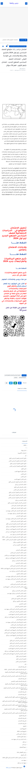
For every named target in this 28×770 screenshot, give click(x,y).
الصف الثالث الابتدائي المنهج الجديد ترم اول (16, 558)
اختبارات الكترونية (22, 453)
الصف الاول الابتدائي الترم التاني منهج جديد (16, 510)
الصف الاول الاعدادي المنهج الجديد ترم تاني (16, 531)
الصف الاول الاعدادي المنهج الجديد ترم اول (16, 529)
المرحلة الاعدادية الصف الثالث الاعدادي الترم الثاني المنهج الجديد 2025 (14, 705)
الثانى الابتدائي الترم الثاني (20, 489)
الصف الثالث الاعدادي (21, 563)
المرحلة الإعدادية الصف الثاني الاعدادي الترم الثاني (14, 713)
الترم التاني (23, 474)
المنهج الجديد (23, 728)
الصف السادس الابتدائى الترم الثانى (17, 645)
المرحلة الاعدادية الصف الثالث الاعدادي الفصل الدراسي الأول (15, 709)
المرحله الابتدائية (22, 718)
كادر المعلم (23, 755)
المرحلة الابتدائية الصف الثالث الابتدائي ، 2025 (15, 669)
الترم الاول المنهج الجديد (20, 471)
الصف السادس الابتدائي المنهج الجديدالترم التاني (14, 653)
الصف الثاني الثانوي (21, 596)
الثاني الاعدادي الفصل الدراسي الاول (17, 495)
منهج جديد (23, 760)
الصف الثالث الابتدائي (21, 550)
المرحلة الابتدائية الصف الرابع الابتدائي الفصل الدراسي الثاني (16, 672)
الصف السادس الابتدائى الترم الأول (18, 640)
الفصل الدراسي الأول (21, 656)
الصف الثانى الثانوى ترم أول (19, 601)
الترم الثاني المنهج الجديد (20, 479)
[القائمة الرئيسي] (26, 3)
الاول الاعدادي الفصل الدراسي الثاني (17, 461)
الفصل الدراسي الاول (21, 659)
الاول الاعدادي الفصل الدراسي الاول (17, 458)
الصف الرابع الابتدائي (21, 619)
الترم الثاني (23, 476)
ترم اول (15, 377)
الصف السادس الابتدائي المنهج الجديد (18, 46)
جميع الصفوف (22, 747)
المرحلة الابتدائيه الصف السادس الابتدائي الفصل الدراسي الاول (15, 688)
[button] (20, 383)
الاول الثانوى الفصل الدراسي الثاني (17, 466)
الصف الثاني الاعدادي (21, 581)
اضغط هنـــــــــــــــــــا (18, 254)
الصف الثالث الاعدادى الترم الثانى (18, 565)
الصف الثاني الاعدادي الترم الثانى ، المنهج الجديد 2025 (15, 587)
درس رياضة (14, 3)
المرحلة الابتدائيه (22, 678)
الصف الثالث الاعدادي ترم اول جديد (17, 571)
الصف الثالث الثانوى (21, 573)
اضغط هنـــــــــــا (21, 268)
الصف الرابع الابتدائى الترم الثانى (18, 624)
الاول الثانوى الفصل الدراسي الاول (18, 463)
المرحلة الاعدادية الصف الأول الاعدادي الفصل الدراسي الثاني (16, 697)
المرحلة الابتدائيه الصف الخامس (18, 681)
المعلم (24, 726)
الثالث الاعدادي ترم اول (20, 484)
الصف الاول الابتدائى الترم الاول (18, 508)
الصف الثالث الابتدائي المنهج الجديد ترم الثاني (15, 555)
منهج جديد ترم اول (21, 762)
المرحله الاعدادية (22, 721)
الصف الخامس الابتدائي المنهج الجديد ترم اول (15, 617)
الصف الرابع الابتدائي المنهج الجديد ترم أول (16, 635)
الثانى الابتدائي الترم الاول (20, 487)
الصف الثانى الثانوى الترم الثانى (18, 598)
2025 (25, 445)
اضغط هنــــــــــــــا (19, 243)
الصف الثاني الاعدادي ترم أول (19, 590)
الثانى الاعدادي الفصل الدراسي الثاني (17, 497)
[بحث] (2, 3)
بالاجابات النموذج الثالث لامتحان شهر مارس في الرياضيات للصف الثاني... (10, 39)
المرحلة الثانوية (22, 715)
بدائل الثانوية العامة (21, 736)
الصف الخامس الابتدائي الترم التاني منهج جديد (15, 609)
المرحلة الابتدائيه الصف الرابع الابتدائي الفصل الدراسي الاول (16, 684)
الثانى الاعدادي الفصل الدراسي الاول (17, 492)
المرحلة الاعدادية (22, 694)
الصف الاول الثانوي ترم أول (19, 542)
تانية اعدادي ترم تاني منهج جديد (18, 739)
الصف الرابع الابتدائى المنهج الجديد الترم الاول (15, 630)
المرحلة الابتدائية (22, 377)
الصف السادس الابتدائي (20, 638)
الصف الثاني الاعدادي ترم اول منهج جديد (16, 593)
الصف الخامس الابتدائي (20, 606)
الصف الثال (23, 547)
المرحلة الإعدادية (22, 691)
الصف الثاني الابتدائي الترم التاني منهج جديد (15, 579)
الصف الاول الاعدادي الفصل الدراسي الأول (16, 524)
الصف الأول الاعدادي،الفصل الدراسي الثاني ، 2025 (14, 537)
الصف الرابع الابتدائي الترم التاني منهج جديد (16, 622)
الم (25, 664)
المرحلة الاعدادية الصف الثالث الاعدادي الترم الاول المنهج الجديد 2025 (14, 701)
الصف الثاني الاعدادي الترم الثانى (18, 584)
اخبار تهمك (23, 450)
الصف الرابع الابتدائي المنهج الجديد (18, 627)
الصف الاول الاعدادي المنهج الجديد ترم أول (16, 526)
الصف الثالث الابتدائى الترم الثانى (18, 552)
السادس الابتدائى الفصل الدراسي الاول (17, 503)
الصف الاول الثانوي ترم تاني (19, 544)
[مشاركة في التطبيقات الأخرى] (6, 383)
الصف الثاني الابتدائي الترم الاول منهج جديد (16, 576)
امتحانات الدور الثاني (21, 734)
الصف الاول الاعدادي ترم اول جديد (18, 534)
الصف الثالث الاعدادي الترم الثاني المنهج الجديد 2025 (13, 568)
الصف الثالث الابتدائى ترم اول (19, 560)
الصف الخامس (22, 603)
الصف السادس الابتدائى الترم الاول (18, 643)
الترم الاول (23, 468)
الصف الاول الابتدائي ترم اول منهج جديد (17, 513)
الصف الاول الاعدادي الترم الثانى (18, 521)
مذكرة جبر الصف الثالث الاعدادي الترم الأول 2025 (14, 757)
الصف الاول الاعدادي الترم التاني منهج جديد (16, 518)
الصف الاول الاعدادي (21, 516)
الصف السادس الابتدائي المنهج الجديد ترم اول (15, 651)
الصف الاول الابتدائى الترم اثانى (18, 505)
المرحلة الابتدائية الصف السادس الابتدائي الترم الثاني (13, 676)
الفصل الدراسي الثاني (21, 661)
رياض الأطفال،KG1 (21, 752)
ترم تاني (24, 744)
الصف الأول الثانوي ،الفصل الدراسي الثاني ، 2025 (14, 539)
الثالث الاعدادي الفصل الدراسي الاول (17, 482)
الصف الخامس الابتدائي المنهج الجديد (17, 614)
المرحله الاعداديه (22, 723)
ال (25, 455)
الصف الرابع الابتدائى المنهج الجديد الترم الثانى (15, 632)
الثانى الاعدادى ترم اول (20, 500)
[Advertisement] (14, 22)
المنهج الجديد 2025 (21, 731)
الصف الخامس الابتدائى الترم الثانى (17, 611)
